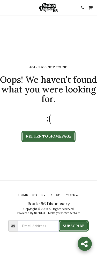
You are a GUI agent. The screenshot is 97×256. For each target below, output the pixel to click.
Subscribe (73, 226)
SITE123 (39, 213)
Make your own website (64, 213)
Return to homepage (48, 136)
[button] (5, 7)
